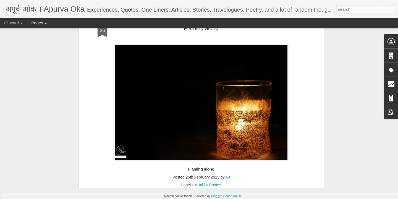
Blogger (216, 196)
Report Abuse (232, 196)
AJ (228, 34)
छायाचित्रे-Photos (208, 42)
